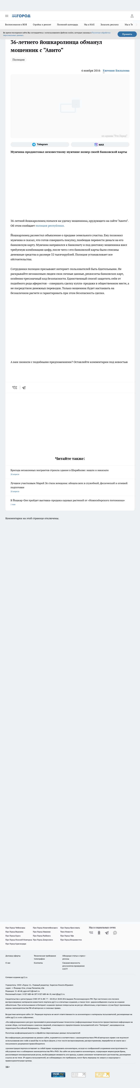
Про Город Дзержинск (43, 940)
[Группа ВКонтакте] (91, 933)
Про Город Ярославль (70, 927)
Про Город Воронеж (14, 931)
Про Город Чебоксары (15, 927)
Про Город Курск (12, 935)
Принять (127, 34)
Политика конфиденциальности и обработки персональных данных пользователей (42, 1033)
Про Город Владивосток (71, 940)
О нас (7, 963)
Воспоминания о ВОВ (16, 24)
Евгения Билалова (116, 70)
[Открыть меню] (7, 16)
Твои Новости (66, 931)
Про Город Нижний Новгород (18, 940)
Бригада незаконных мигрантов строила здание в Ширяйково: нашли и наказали (70, 472)
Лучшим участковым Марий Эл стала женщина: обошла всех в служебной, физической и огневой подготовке (70, 488)
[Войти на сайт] (132, 16)
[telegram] (25, 387)
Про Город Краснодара (15, 944)
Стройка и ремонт (42, 24)
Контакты (38, 963)
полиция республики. (50, 225)
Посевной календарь (67, 24)
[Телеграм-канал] (40, 144)
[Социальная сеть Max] (100, 144)
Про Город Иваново (42, 931)
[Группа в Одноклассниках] (99, 933)
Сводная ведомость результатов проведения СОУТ (73, 966)
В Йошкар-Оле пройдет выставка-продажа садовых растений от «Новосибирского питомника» (70, 503)
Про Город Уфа (67, 935)
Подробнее (46, 1028)
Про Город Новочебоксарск (45, 927)
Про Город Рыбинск (42, 935)
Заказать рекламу (110, 24)
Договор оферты (12, 956)
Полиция (18, 59)
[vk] (15, 387)
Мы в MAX (89, 24)
